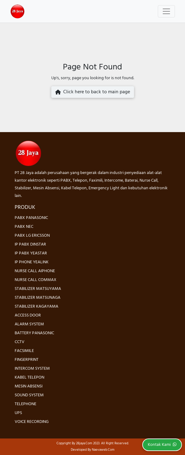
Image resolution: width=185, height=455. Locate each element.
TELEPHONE (25, 404)
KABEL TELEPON (29, 377)
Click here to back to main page (92, 92)
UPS (18, 412)
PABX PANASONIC (31, 217)
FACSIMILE (24, 350)
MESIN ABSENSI (28, 386)
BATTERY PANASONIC (34, 333)
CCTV (19, 342)
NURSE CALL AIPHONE (35, 271)
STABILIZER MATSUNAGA (37, 297)
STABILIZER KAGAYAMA (36, 306)
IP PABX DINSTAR (30, 244)
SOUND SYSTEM (29, 395)
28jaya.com (84, 443)
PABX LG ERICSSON (32, 235)
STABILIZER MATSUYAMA (38, 288)
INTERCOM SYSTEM (32, 368)
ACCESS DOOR (28, 315)
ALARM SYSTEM (29, 324)
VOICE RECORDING (32, 421)
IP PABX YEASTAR (31, 253)
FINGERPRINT (26, 359)
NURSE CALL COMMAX (35, 279)
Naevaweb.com (103, 450)
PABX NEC (24, 226)
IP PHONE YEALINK (32, 262)
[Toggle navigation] (166, 11)
